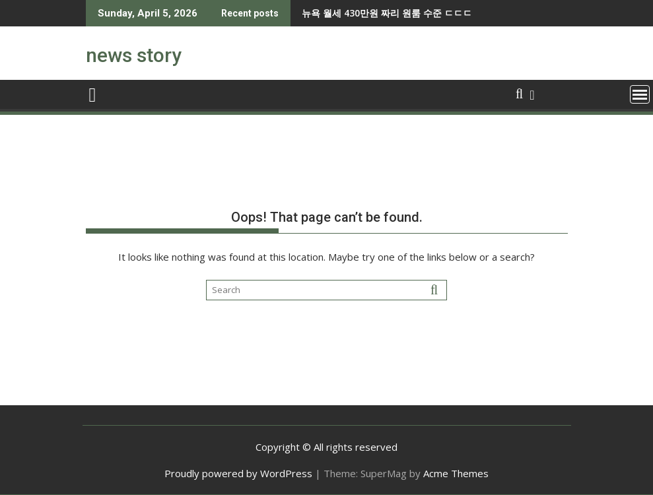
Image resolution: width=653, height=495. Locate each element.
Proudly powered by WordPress (238, 473)
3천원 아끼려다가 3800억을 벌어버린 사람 (420, 13)
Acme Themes (456, 473)
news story (134, 55)
